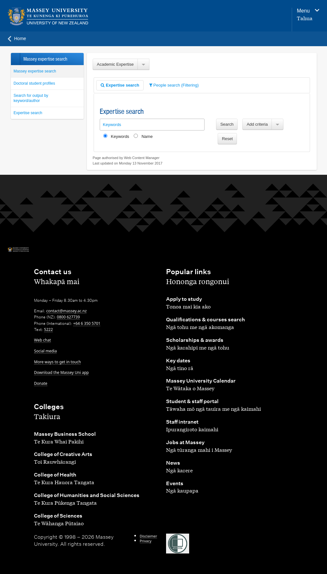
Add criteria (257, 124)
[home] (65, 17)
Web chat (42, 340)
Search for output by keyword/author (30, 98)
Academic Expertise (115, 64)
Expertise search (27, 113)
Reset (227, 138)
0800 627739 (68, 317)
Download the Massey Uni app (61, 372)
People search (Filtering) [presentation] (174, 85)
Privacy (146, 540)
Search (226, 124)
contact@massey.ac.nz (66, 311)
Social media (45, 351)
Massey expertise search (34, 71)
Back (15, 59)
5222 (48, 329)
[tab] (120, 85)
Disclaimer (148, 536)
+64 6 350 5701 (86, 323)
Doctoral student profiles (34, 83)
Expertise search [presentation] (120, 85)
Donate (40, 383)
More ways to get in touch (57, 362)
